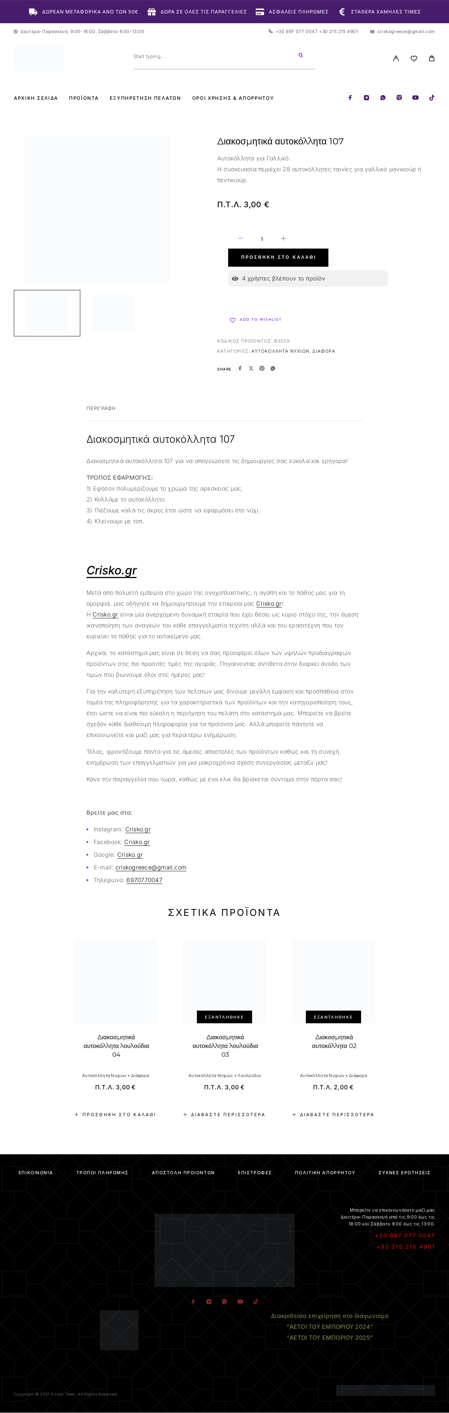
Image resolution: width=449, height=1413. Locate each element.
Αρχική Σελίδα (36, 98)
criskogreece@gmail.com (406, 31)
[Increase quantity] (283, 239)
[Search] (300, 56)
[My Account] (396, 58)
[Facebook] (350, 98)
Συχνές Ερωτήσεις (404, 1172)
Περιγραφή (101, 408)
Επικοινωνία (36, 1172)
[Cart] (432, 59)
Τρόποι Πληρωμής (102, 1172)
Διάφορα (323, 351)
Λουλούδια (249, 1075)
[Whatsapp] (383, 98)
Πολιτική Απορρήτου (325, 1172)
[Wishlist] (414, 59)
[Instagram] (366, 98)
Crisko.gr (269, 603)
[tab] (101, 413)
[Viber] (399, 98)
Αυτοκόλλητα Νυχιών (280, 351)
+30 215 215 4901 (338, 31)
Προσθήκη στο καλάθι (278, 257)
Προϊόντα (84, 98)
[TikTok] (432, 98)
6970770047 (144, 880)
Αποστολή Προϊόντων (183, 1172)
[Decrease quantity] (240, 239)
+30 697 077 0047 (297, 31)
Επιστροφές (255, 1172)
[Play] (47, 313)
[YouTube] (415, 98)
